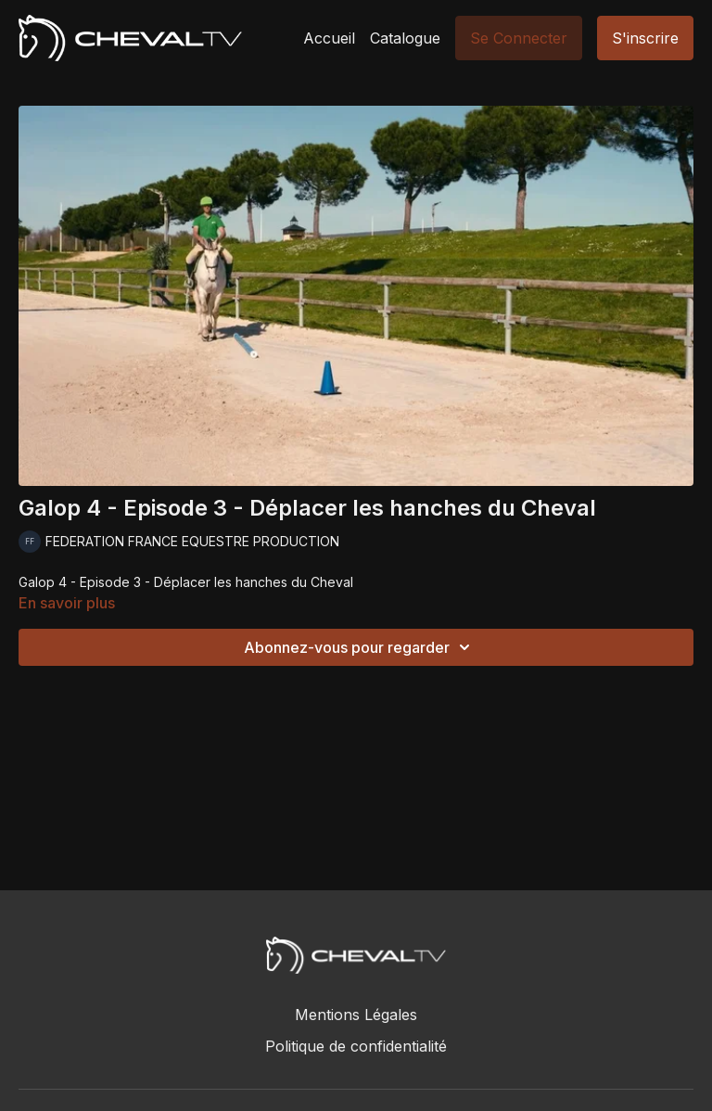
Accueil (329, 38)
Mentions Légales (356, 1014)
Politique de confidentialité (356, 1046)
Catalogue (405, 38)
